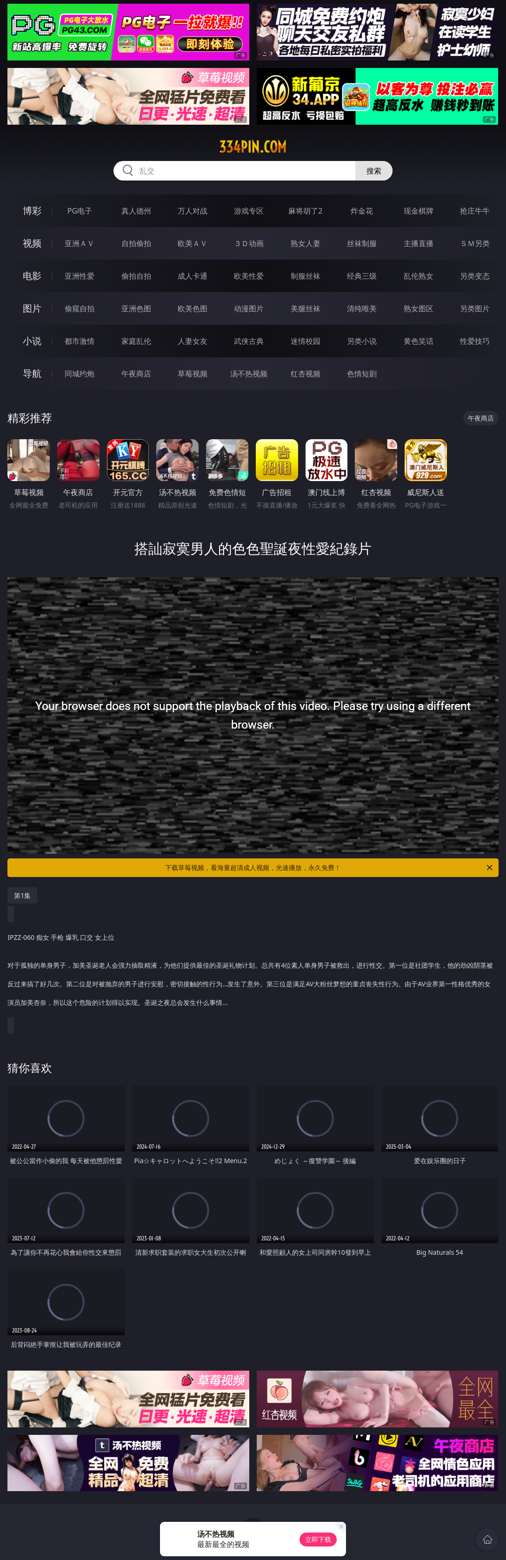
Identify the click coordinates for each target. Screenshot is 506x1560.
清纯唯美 (362, 308)
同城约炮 (79, 373)
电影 (32, 275)
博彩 (32, 210)
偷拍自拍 (136, 276)
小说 (32, 341)
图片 (32, 308)
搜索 (373, 171)
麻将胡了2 (305, 211)
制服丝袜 (305, 276)
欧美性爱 (249, 276)
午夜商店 (136, 373)
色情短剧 (362, 373)
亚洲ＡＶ (79, 243)
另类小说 (362, 341)
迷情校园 (305, 341)
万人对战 (192, 211)
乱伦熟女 (418, 276)
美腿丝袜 (305, 308)
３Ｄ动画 (249, 243)
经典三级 (362, 276)
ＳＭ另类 (475, 243)
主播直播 (418, 243)
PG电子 (79, 211)
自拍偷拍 (136, 243)
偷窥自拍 (79, 308)
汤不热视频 (248, 373)
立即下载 (318, 1539)
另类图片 (475, 308)
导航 (32, 373)
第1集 (22, 895)
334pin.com (252, 147)
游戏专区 (249, 211)
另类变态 (475, 276)
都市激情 (79, 341)
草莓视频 (192, 373)
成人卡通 (192, 276)
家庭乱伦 (136, 341)
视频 (32, 243)
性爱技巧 (475, 341)
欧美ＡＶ (192, 243)
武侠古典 (249, 341)
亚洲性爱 (79, 276)
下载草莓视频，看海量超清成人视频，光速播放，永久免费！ (329, 867)
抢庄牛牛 (475, 211)
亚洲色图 (136, 308)
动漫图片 (249, 308)
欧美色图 (192, 308)
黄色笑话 (418, 341)
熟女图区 (418, 308)
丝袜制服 (362, 243)
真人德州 (136, 211)
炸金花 (362, 211)
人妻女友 (192, 341)
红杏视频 (305, 373)
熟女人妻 (305, 243)
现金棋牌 (418, 211)
